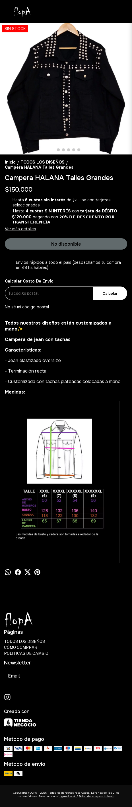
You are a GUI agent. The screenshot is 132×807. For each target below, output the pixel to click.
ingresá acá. (68, 796)
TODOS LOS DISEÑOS (24, 641)
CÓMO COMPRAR (20, 647)
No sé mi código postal (27, 307)
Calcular (110, 293)
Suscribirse (72, 676)
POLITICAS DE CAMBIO (26, 653)
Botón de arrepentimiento (96, 796)
